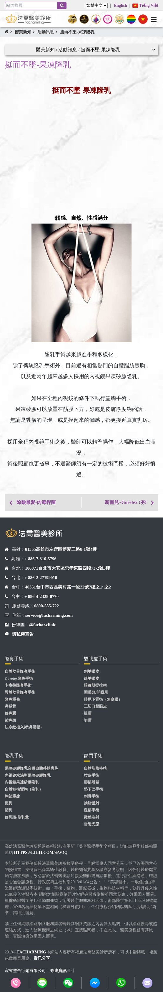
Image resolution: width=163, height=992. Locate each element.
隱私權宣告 (23, 634)
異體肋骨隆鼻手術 (20, 692)
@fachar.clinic (42, 624)
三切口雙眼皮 (95, 706)
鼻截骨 (10, 706)
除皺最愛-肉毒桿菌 (36, 502)
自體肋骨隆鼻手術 (20, 671)
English (120, 5)
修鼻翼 (10, 713)
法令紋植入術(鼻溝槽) (23, 727)
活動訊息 (45, 32)
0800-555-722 (46, 606)
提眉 (88, 713)
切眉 (88, 720)
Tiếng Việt (145, 5)
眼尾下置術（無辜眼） (103, 699)
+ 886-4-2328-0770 (41, 596)
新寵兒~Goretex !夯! (126, 502)
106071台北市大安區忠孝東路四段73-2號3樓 (67, 568)
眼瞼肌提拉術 (95, 685)
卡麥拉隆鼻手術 (18, 685)
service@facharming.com (49, 615)
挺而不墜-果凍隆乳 (77, 32)
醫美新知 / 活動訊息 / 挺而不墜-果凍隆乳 (78, 49)
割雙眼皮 (91, 671)
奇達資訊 (58, 970)
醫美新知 (23, 32)
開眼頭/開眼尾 (96, 692)
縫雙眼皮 (91, 679)
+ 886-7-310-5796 (40, 558)
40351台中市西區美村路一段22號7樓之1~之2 (68, 587)
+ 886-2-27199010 (40, 577)
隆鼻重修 (12, 699)
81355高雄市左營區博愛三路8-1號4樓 (61, 549)
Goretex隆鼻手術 (19, 679)
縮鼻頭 (10, 720)
